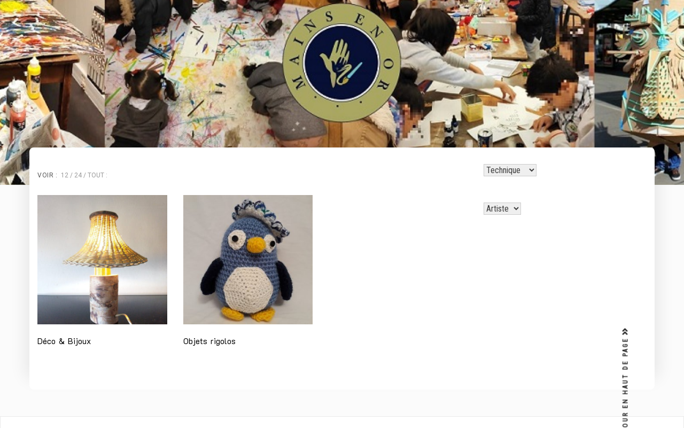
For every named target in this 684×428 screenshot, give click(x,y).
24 (78, 175)
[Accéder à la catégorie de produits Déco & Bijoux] (102, 272)
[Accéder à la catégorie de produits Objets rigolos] (248, 272)
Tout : (97, 175)
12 (64, 175)
